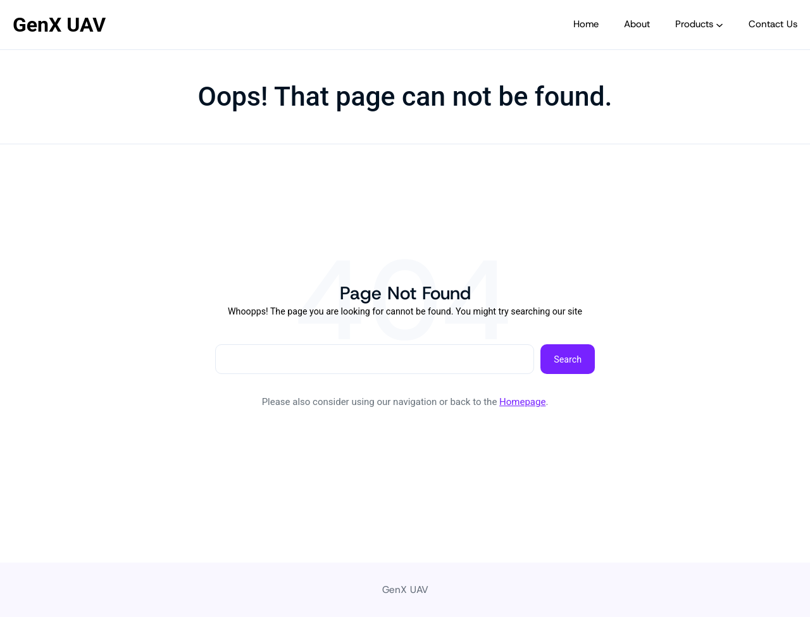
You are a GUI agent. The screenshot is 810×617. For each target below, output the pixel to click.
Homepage (522, 402)
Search (568, 359)
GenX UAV (59, 25)
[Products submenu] (719, 24)
